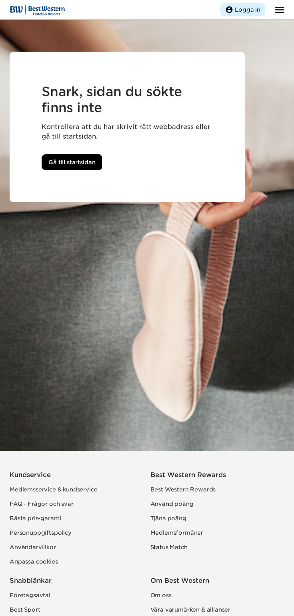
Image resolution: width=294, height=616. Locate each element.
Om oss (161, 595)
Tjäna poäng (168, 518)
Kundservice (30, 475)
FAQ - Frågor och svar (42, 504)
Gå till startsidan (71, 162)
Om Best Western (179, 580)
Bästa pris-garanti (35, 518)
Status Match (169, 547)
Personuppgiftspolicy (41, 532)
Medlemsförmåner (177, 532)
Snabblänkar (31, 580)
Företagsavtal (30, 595)
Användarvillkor (33, 547)
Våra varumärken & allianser (190, 609)
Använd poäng (172, 504)
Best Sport (25, 609)
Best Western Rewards (188, 475)
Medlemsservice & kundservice (54, 489)
